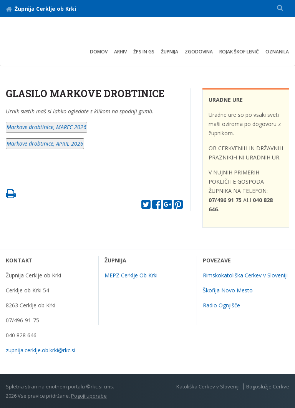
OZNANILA (277, 51)
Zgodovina (199, 51)
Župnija (169, 51)
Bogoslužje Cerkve (267, 386)
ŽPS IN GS (143, 51)
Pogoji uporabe (89, 395)
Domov (99, 51)
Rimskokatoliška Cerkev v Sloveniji (245, 275)
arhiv (120, 51)
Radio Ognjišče (221, 305)
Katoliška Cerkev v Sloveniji (208, 386)
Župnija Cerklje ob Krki (41, 8)
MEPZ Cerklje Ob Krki (130, 275)
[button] (280, 7)
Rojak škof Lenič (239, 51)
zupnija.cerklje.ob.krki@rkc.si (40, 350)
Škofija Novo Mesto (228, 290)
